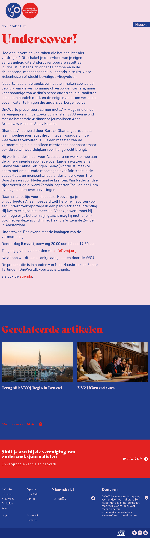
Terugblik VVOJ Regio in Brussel (32, 387)
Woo (4, 508)
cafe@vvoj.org (65, 250)
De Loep (6, 494)
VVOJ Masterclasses (96, 387)
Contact (31, 498)
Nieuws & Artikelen (8, 501)
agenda (26, 276)
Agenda (31, 489)
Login (5, 515)
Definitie (7, 489)
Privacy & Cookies (33, 517)
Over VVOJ (33, 494)
